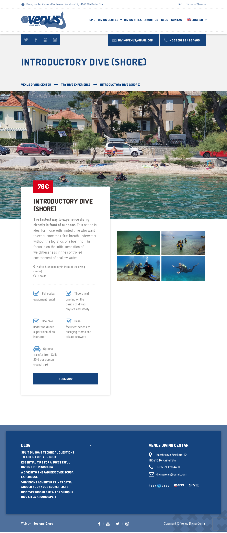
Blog (164, 20)
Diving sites (133, 20)
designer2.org (43, 525)
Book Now (65, 379)
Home (91, 20)
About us (151, 20)
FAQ (180, 4)
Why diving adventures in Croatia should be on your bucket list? (46, 486)
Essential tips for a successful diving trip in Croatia (45, 466)
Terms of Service (196, 4)
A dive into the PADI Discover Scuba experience (47, 476)
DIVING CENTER (108, 20)
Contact (177, 20)
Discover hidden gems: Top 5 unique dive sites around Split (47, 496)
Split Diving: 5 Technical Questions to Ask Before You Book (47, 456)
